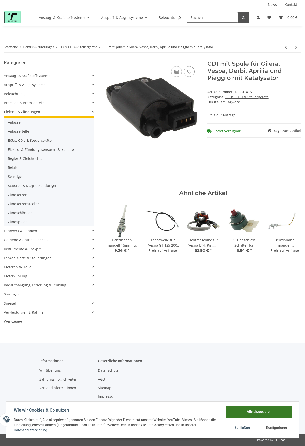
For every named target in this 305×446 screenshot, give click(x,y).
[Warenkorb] (288, 17)
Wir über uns (50, 370)
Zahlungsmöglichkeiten (58, 379)
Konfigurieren (276, 428)
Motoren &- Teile (17, 267)
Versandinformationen (57, 387)
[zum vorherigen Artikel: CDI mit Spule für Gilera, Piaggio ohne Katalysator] (286, 47)
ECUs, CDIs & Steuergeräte (247, 97)
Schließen (242, 428)
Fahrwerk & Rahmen (20, 230)
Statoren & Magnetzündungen (32, 185)
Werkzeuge (13, 321)
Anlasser (15, 122)
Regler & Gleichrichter (26, 158)
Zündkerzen (17, 194)
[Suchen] (212, 17)
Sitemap (104, 387)
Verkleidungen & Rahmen (25, 312)
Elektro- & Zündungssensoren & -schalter (41, 149)
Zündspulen (18, 221)
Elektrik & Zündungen (22, 111)
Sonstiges (15, 176)
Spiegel (10, 303)
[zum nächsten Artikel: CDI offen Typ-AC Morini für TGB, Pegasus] (296, 47)
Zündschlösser (20, 212)
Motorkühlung (15, 276)
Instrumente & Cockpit (22, 249)
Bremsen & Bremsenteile (24, 102)
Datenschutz (108, 370)
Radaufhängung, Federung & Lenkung (35, 285)
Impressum (107, 396)
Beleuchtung (14, 93)
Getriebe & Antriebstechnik (26, 240)
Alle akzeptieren (259, 411)
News (272, 4)
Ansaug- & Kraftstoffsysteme (27, 75)
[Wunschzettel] (269, 17)
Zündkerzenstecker (23, 203)
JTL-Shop (279, 440)
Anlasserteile (18, 131)
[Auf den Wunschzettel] (189, 71)
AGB (101, 379)
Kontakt (291, 4)
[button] (258, 17)
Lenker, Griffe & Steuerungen (28, 258)
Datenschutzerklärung (30, 430)
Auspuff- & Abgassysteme (25, 84)
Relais (13, 167)
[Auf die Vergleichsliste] (176, 71)
